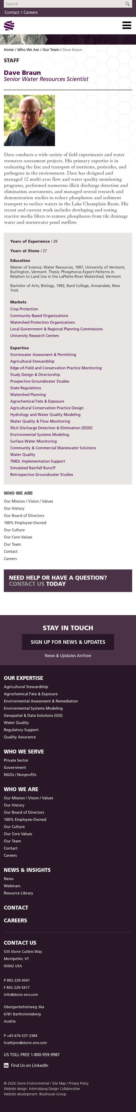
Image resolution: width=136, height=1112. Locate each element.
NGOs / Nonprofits (20, 774)
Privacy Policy (78, 1083)
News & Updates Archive (68, 655)
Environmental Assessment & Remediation (41, 701)
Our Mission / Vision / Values (28, 501)
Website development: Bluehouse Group (35, 1094)
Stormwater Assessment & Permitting (43, 354)
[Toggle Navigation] (127, 25)
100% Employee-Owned (25, 522)
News (9, 878)
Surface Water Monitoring (33, 441)
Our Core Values (18, 537)
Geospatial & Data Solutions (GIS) (33, 715)
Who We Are (28, 49)
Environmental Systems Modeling (39, 434)
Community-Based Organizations (39, 315)
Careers (31, 12)
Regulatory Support (21, 729)
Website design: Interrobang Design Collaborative (42, 1088)
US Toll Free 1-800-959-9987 (32, 1054)
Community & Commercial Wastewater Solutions (53, 447)
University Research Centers (34, 335)
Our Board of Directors (24, 515)
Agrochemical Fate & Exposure (37, 401)
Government (15, 767)
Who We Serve (24, 751)
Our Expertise (23, 678)
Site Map (59, 1083)
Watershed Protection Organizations (42, 322)
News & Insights (27, 870)
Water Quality (22, 454)
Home (9, 49)
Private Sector (16, 760)
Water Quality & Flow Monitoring (40, 421)
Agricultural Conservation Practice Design (47, 407)
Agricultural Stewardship (32, 361)
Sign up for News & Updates (68, 642)
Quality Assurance (20, 736)
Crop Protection (24, 309)
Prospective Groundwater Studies (39, 381)
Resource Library (18, 893)
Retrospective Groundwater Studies (41, 474)
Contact (12, 12)
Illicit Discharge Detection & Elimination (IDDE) (51, 427)
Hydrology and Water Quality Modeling (45, 414)
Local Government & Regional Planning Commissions (56, 329)
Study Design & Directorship (35, 374)
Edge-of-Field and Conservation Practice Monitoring (56, 367)
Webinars (12, 885)
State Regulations (25, 387)
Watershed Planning (28, 394)
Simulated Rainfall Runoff (32, 467)
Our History (14, 508)
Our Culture (14, 529)
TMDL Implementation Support (37, 461)
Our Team (51, 49)
